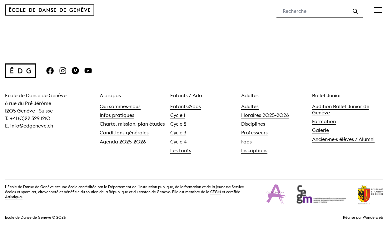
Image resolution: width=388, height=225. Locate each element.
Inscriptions (254, 150)
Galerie (320, 130)
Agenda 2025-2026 (123, 142)
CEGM (215, 191)
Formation (324, 121)
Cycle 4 (178, 142)
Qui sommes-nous (120, 106)
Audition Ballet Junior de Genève (340, 109)
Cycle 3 (178, 133)
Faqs (246, 142)
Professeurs (254, 133)
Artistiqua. (13, 196)
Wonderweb (373, 217)
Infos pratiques (117, 115)
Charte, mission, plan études (132, 124)
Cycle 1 (177, 115)
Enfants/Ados (185, 106)
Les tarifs (180, 150)
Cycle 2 (178, 124)
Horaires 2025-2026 (265, 115)
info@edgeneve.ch (31, 126)
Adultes (250, 106)
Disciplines (253, 124)
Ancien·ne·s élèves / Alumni (343, 139)
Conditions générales (124, 133)
